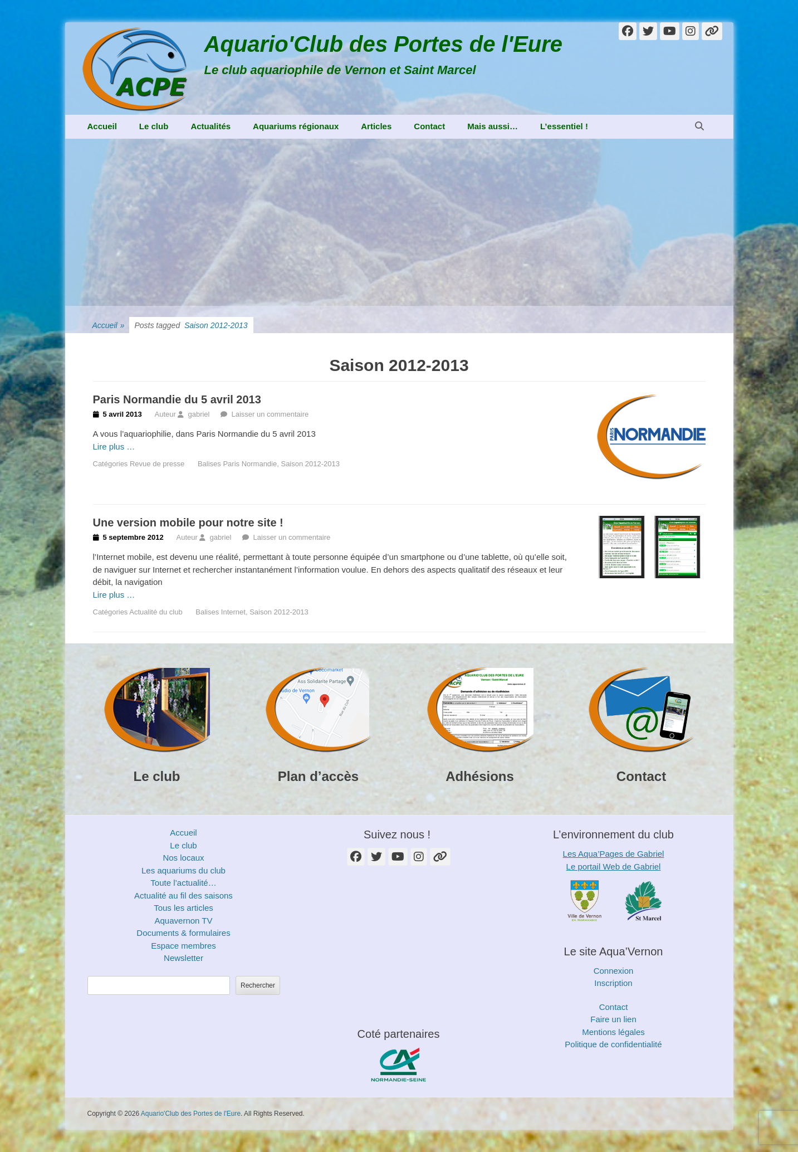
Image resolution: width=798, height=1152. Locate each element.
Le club (154, 126)
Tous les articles (183, 907)
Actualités (210, 126)
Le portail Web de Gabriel (613, 866)
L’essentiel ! (564, 126)
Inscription (613, 983)
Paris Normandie (250, 464)
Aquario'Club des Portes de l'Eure (383, 44)
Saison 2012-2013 (310, 464)
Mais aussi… (492, 126)
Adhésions (479, 776)
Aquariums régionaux (296, 126)
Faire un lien (613, 1019)
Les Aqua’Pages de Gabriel (613, 853)
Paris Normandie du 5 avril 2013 (177, 399)
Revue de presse (157, 464)
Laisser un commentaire (270, 414)
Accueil (102, 126)
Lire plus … (114, 446)
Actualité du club (155, 612)
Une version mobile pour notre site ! (188, 522)
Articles (376, 126)
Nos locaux (183, 857)
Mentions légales (613, 1032)
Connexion (614, 970)
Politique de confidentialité (613, 1044)
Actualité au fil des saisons (183, 895)
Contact (429, 126)
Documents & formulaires (183, 933)
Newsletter (183, 958)
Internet (233, 612)
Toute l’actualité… (183, 882)
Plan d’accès (318, 776)
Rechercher (258, 985)
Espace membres (183, 945)
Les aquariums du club (183, 870)
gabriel (198, 414)
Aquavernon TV (184, 920)
